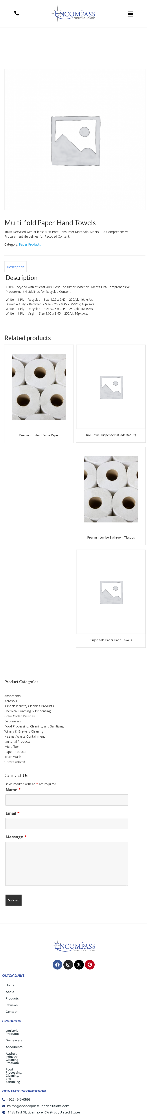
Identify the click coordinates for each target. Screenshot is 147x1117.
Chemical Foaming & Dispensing (27, 711)
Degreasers (12, 721)
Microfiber (11, 746)
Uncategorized (14, 762)
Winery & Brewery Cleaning (23, 731)
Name (13, 789)
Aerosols (10, 701)
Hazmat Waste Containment (24, 736)
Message (16, 836)
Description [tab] (15, 267)
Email (13, 813)
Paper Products (37, 66)
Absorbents (12, 696)
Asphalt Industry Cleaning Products (29, 706)
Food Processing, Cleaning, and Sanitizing (34, 726)
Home (14, 66)
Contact (12, 1012)
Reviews (12, 1005)
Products (12, 998)
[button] (130, 14)
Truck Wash (12, 757)
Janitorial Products (17, 741)
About (10, 992)
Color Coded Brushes (19, 716)
